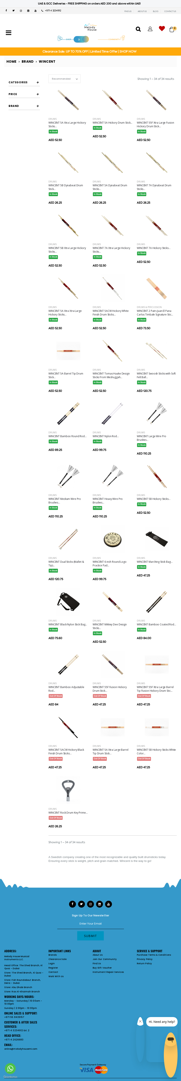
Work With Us (55, 976)
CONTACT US (170, 11)
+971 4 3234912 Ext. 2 (16, 1030)
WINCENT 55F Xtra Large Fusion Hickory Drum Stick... (155, 124)
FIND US (127, 11)
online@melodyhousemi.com (21, 1049)
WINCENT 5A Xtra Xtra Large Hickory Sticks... (65, 312)
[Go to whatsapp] (10, 1068)
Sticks (16, 91)
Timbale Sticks (27, 106)
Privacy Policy (144, 959)
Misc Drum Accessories (25, 166)
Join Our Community (105, 959)
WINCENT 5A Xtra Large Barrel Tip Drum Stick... (110, 751)
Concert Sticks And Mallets (27, 121)
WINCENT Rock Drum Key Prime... (67, 812)
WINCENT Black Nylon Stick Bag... (67, 624)
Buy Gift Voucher (102, 967)
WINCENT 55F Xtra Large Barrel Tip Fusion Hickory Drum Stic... (155, 689)
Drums (52, 118)
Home (11, 61)
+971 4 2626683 (13, 1039)
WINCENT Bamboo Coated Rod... (156, 624)
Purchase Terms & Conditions (154, 955)
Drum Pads (25, 150)
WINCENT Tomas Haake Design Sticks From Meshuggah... (111, 375)
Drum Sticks (25, 99)
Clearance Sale (57, 959)
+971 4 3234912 (51, 10)
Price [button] (13, 188)
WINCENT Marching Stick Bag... (155, 562)
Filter (17, 212)
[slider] (12, 201)
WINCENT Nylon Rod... (106, 436)
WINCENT (24, 238)
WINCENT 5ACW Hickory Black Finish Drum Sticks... (66, 751)
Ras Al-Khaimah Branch (26, 991)
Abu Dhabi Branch (22, 987)
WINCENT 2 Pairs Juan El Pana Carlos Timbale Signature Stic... (155, 312)
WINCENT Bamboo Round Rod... (67, 436)
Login (51, 963)
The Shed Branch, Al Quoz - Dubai (23, 967)
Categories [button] (18, 82)
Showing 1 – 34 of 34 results (155, 79)
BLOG (155, 11)
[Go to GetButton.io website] (10, 1076)
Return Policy (144, 963)
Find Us (97, 963)
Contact (53, 972)
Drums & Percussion (149, 307)
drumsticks (151, 857)
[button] (173, 28)
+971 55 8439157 (14, 1017)
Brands (52, 955)
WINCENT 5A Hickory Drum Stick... (112, 122)
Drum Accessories (22, 142)
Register (53, 967)
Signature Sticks (28, 112)
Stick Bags (24, 157)
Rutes (21, 130)
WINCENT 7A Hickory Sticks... (153, 248)
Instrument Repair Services (108, 972)
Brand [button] (14, 226)
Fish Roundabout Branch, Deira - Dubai (22, 981)
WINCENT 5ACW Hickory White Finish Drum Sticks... (111, 312)
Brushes (23, 136)
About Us (98, 955)
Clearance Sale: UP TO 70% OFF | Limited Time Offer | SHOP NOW (89, 51)
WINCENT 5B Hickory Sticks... (153, 499)
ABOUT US (142, 11)
